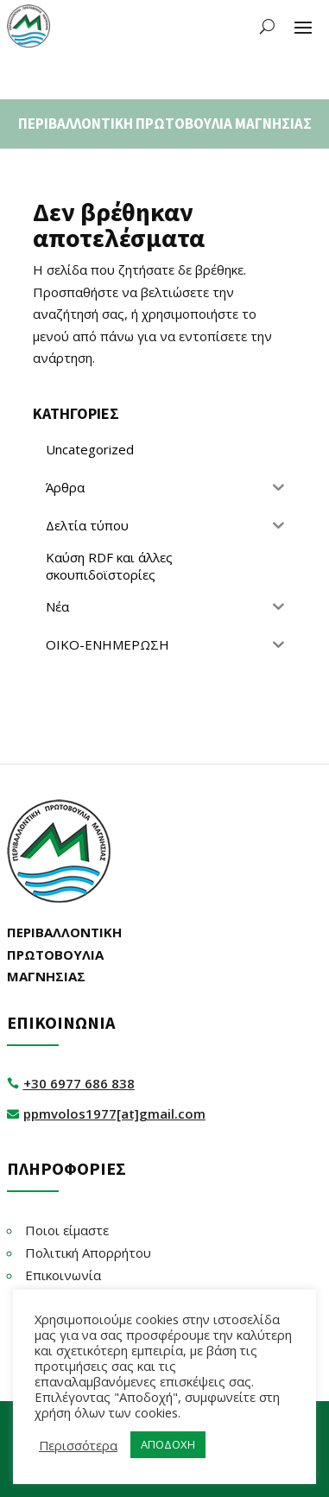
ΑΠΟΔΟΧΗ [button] (168, 1444)
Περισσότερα (78, 1445)
